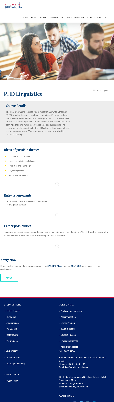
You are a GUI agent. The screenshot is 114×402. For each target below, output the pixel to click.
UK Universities (12, 358)
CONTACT (75, 266)
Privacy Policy (11, 381)
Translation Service (69, 341)
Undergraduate (12, 323)
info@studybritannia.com (76, 367)
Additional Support (69, 347)
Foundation (10, 317)
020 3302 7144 (54, 266)
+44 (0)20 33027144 (75, 364)
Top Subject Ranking (15, 364)
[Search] (106, 17)
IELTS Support (68, 329)
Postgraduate (11, 335)
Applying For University (71, 311)
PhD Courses (11, 341)
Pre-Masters (11, 329)
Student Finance (68, 335)
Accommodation (68, 317)
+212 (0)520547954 (75, 383)
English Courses (12, 311)
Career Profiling (68, 323)
